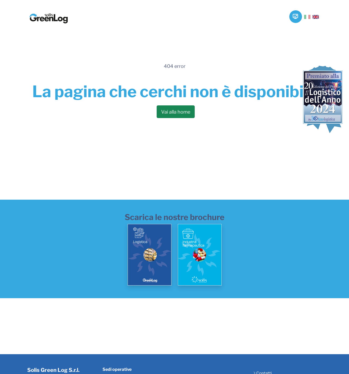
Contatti (272, 13)
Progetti (242, 13)
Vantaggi (211, 13)
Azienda (113, 13)
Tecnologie (177, 13)
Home (88, 13)
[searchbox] (304, 18)
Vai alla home (175, 112)
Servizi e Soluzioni (142, 17)
